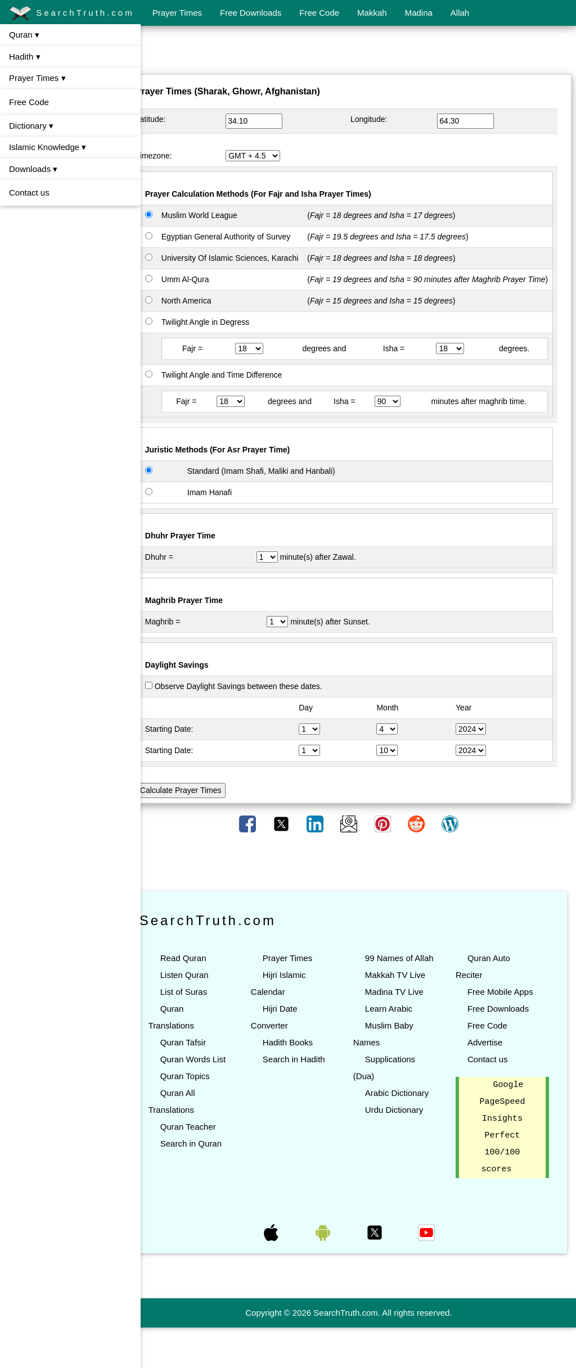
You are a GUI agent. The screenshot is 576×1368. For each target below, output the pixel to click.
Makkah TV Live (405, 1015)
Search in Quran (210, 1184)
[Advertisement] (358, 52)
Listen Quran (203, 998)
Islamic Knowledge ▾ (47, 147)
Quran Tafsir (202, 1066)
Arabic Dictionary (406, 1133)
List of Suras (202, 1015)
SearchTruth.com (71, 13)
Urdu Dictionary (404, 1150)
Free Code (319, 12)
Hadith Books (302, 1066)
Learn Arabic (398, 1049)
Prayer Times (177, 12)
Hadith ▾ (24, 56)
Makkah (372, 12)
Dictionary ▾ (31, 125)
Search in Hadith (308, 1083)
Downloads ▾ (33, 169)
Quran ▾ (24, 34)
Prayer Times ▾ (37, 78)
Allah (460, 12)
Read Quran (202, 981)
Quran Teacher (207, 1167)
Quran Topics (204, 1116)
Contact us (29, 192)
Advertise (489, 1083)
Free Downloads (250, 12)
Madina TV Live (404, 1032)
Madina (419, 12)
